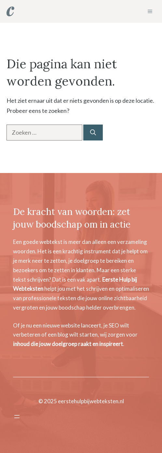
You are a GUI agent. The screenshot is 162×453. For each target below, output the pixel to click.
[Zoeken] (93, 132)
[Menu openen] (17, 416)
